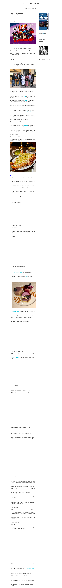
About (26, 8)
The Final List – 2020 (15, 19)
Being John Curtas (31, 3)
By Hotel (29, 8)
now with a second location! (30, 568)
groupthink (26, 125)
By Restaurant (34, 8)
